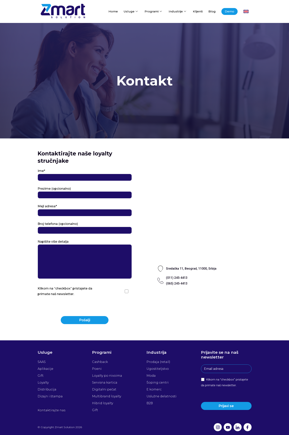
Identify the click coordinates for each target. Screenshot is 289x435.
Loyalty (43, 382)
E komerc (154, 389)
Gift (41, 375)
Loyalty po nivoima (107, 375)
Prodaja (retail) (158, 362)
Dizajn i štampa (50, 396)
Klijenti (198, 11)
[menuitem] (246, 11)
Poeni (97, 369)
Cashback (100, 362)
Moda (151, 375)
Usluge (131, 11)
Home (113, 11)
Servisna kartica (104, 382)
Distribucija (47, 389)
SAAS (42, 362)
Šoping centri (158, 382)
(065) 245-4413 (176, 283)
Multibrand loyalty (106, 396)
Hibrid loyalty (102, 403)
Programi (153, 11)
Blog (212, 11)
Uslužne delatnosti (161, 396)
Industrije (177, 11)
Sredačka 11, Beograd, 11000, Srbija (191, 268)
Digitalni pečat (104, 389)
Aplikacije (45, 369)
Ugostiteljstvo (158, 369)
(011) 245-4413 (176, 278)
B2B (150, 403)
